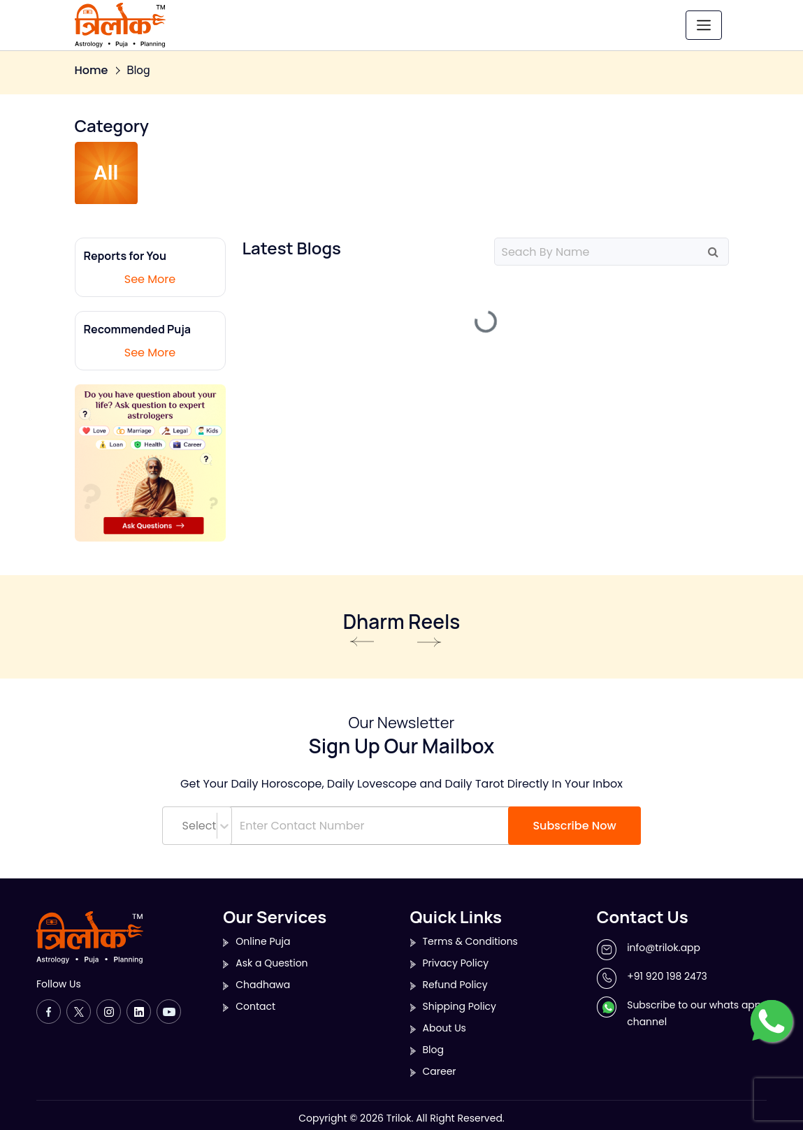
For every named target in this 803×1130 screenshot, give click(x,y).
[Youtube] (169, 1011)
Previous (362, 642)
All (106, 173)
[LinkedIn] (138, 1011)
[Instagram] (108, 1011)
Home (91, 70)
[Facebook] (48, 1011)
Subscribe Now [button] (574, 826)
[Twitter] (78, 1011)
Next (429, 642)
